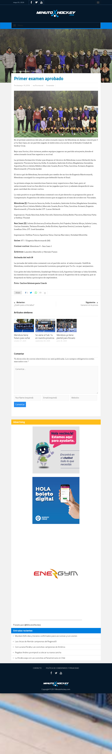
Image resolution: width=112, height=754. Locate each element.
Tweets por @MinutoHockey (27, 625)
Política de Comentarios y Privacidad (62, 668)
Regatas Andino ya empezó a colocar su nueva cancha (38, 652)
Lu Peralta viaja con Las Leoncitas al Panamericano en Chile (40, 657)
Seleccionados (23, 71)
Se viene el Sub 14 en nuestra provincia (44, 336)
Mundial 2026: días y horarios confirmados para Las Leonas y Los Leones (46, 635)
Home (14, 71)
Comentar (50, 85)
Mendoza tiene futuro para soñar (22, 336)
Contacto (37, 668)
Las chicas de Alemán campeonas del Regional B (35, 641)
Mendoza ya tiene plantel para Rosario (66, 336)
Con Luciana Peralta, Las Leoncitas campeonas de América (40, 646)
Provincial (35, 71)
